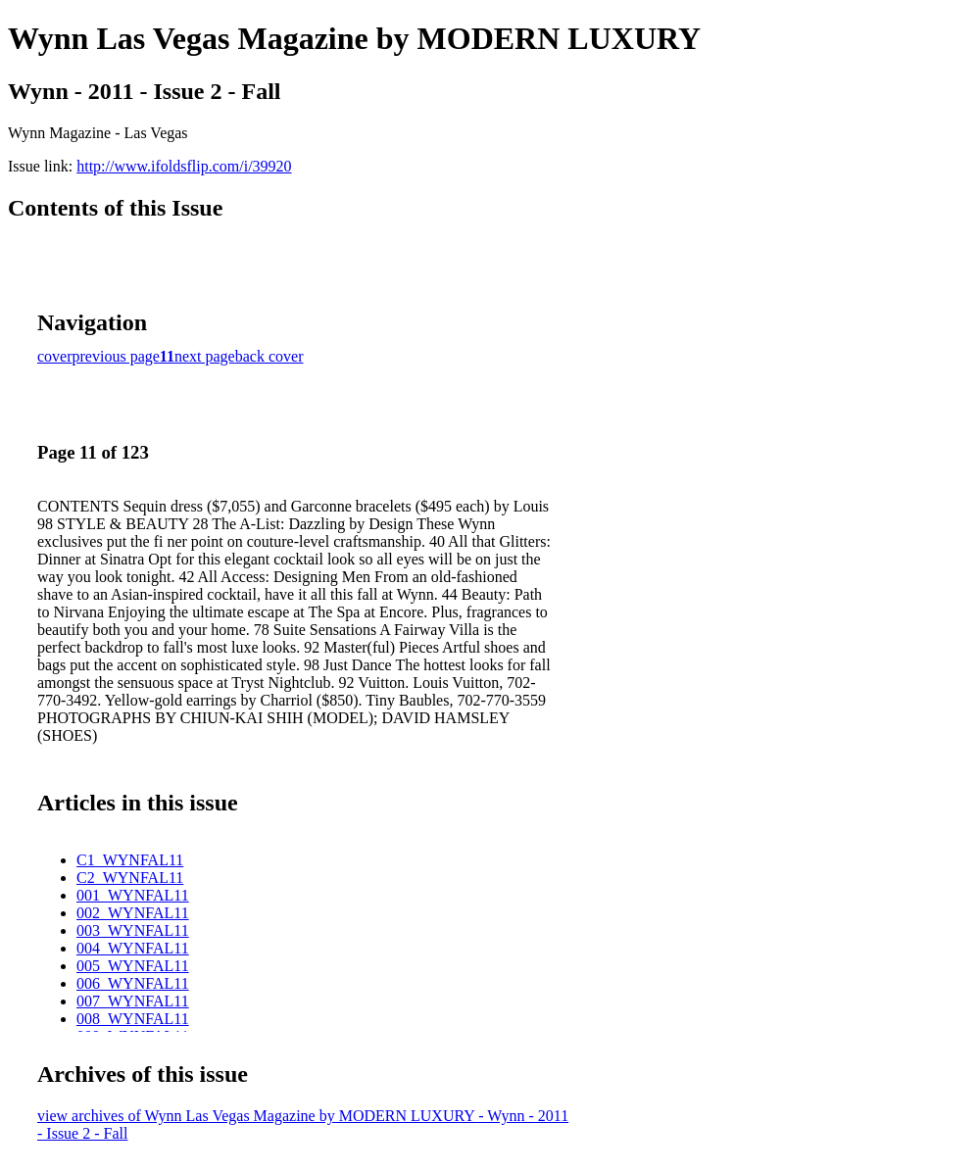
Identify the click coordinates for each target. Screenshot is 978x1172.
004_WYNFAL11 (132, 948)
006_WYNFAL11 (132, 983)
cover (55, 356)
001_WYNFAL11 (132, 895)
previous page (116, 356)
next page (204, 356)
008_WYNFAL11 (132, 1018)
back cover (269, 356)
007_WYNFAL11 (132, 1001)
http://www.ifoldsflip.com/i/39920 (183, 166)
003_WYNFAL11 (132, 930)
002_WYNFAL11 (132, 912)
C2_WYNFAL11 (129, 877)
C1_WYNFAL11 (129, 860)
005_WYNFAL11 (132, 965)
